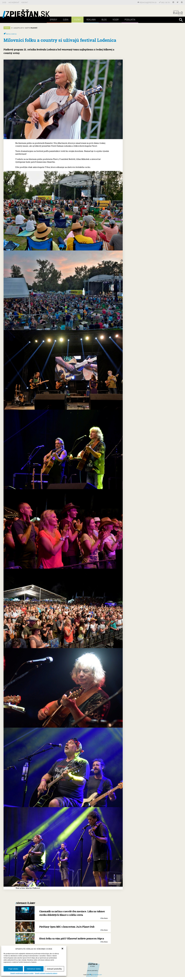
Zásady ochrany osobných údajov (46, 973)
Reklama (91, 19)
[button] (62, 948)
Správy (53, 19)
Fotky (77, 19)
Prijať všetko (13, 969)
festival (8, 34)
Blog (104, 19)
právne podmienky (92, 970)
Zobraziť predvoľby (54, 969)
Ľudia (65, 19)
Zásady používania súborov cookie (22, 973)
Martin (31, 28)
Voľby (116, 19)
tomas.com (97, 974)
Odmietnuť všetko (34, 969)
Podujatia (130, 19)
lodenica (13, 34)
